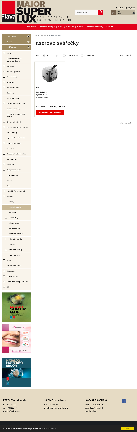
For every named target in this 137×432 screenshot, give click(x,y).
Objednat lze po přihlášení (50, 113)
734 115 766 (12, 408)
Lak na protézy (12, 132)
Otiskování (10, 164)
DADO (38, 87)
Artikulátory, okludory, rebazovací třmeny (14, 60)
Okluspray (10, 148)
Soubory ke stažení (66, 27)
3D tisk (9, 53)
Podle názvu (89, 56)
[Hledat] (86, 12)
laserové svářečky (15, 207)
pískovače (12, 212)
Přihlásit (120, 7)
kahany (11, 202)
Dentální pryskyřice (13, 72)
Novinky (16, 43)
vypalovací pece (14, 255)
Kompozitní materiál (14, 122)
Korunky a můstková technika (17, 127)
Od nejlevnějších (53, 56)
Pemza (9, 180)
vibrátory (12, 244)
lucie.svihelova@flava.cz (58, 408)
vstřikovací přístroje (16, 250)
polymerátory (13, 218)
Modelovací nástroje (14, 143)
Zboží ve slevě (16, 48)
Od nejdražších (71, 56)
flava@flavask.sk (96, 408)
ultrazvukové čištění (16, 234)
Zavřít (127, 428)
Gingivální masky (13, 98)
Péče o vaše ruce (13, 175)
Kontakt (109, 27)
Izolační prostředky (13, 109)
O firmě (80, 27)
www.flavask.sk (90, 411)
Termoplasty (11, 271)
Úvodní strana (30, 27)
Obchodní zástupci (47, 27)
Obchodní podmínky (95, 27)
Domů (37, 35)
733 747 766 (53, 405)
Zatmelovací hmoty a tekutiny (17, 282)
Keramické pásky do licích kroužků (16, 115)
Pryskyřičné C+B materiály (16, 191)
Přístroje (10, 196)
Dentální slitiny (12, 77)
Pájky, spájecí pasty (14, 170)
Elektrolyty (10, 93)
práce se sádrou (14, 228)
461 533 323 (11, 405)
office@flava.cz (14, 411)
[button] (123, 12)
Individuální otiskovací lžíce (16, 103)
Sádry (9, 260)
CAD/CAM (10, 66)
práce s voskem (14, 223)
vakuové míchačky (15, 239)
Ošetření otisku (12, 159)
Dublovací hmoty (13, 87)
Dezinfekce (10, 82)
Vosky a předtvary (13, 276)
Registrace (131, 7)
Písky (9, 186)
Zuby (8, 287)
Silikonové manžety (13, 266)
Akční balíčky (16, 37)
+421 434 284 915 (98, 405)
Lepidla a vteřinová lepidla (16, 138)
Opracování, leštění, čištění (16, 154)
